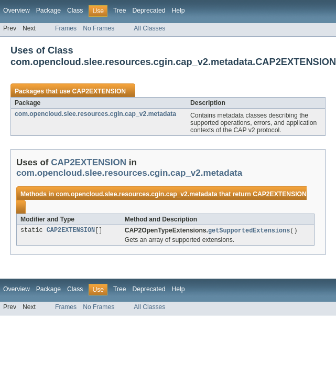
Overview (16, 10)
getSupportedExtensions (249, 231)
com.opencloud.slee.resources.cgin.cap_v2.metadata (95, 114)
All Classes (149, 28)
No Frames (98, 28)
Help (178, 10)
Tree (119, 10)
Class (75, 10)
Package (48, 10)
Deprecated (149, 10)
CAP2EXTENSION (99, 91)
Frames (66, 28)
